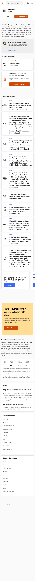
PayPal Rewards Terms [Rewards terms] (15, 78)
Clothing (5, 481)
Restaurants (6, 465)
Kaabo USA (6, 446)
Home (3, 505)
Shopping (5, 478)
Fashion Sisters (7, 442)
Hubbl (4, 422)
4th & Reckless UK (8, 426)
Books (4, 488)
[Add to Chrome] (11, 328)
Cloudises (5, 419)
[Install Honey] (12, 50)
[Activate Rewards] (21, 16)
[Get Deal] (9, 285)
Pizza (4, 461)
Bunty (4, 439)
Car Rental (6, 485)
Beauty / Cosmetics (8, 492)
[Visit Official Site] (31, 16)
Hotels (5, 471)
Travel (4, 475)
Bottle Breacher (7, 449)
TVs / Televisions (7, 468)
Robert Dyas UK (7, 429)
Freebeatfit (6, 432)
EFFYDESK (6, 436)
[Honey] (2, 3)
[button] (32, 3)
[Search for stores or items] (14, 3)
